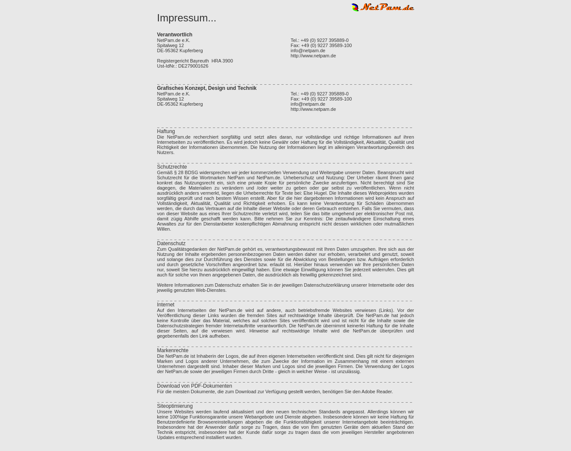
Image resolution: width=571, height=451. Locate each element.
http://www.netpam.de (313, 55)
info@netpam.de (308, 50)
